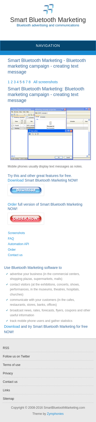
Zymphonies (55, 414)
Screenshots (16, 233)
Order (12, 204)
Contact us (15, 255)
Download (16, 180)
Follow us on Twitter (16, 356)
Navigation (48, 46)
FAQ (11, 238)
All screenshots (46, 82)
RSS (45, 33)
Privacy (8, 373)
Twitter (51, 33)
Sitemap (8, 398)
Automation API (18, 244)
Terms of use (11, 365)
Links (6, 390)
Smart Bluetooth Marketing (48, 19)
